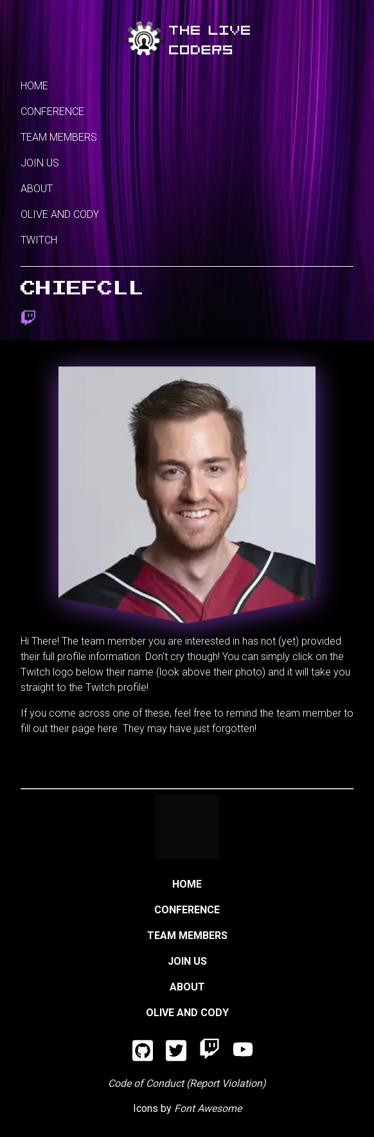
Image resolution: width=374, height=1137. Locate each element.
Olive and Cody (60, 214)
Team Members (59, 137)
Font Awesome (208, 1108)
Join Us (40, 163)
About (37, 189)
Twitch (39, 240)
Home (34, 86)
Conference (52, 111)
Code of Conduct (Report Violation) (187, 1083)
